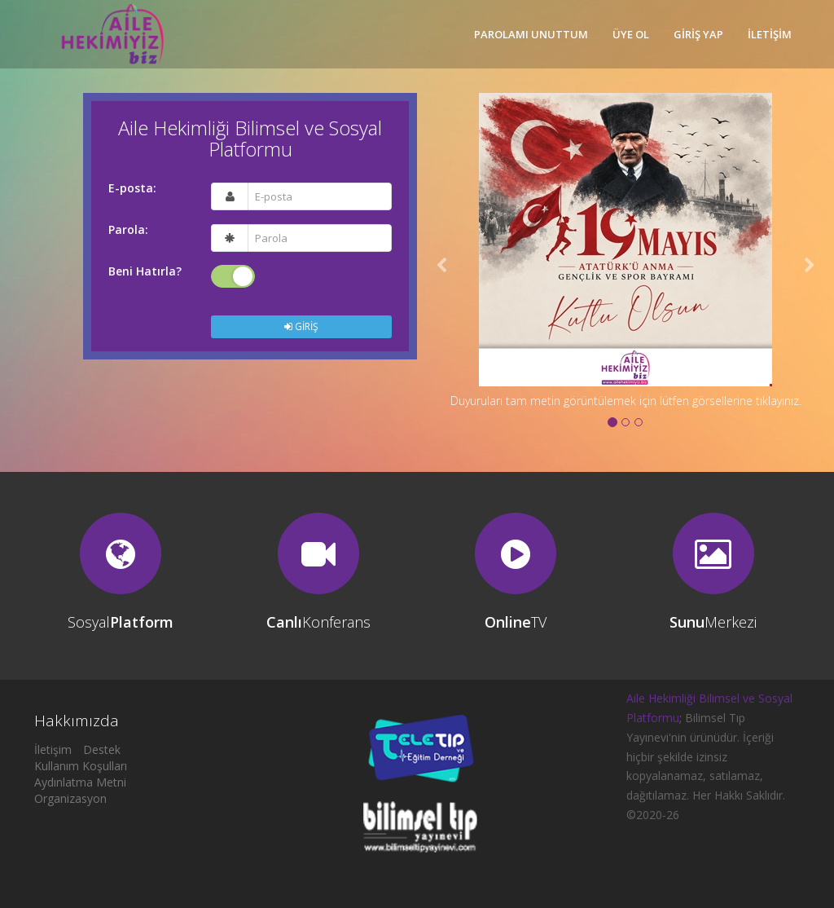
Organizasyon (70, 798)
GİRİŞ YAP (698, 34)
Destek (102, 749)
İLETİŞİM (770, 34)
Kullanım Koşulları (80, 766)
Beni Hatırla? (145, 271)
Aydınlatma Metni (80, 782)
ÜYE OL (630, 34)
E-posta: (132, 188)
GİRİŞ (301, 326)
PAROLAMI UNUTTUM (531, 34)
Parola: (128, 229)
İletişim (53, 749)
